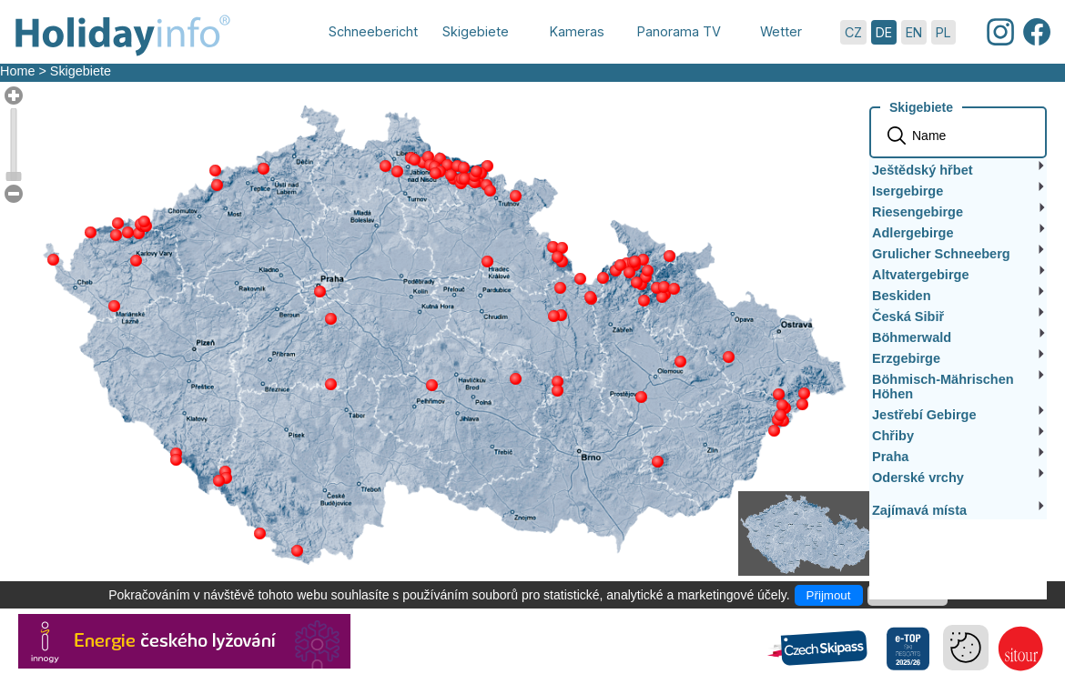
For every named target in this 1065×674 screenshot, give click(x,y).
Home (17, 71)
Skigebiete (80, 71)
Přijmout (828, 595)
